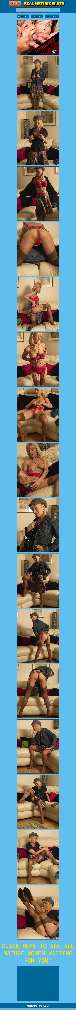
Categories (23, 16)
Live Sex (15, 3)
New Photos (37, 16)
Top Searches (52, 16)
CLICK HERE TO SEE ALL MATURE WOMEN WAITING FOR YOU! (38, 953)
